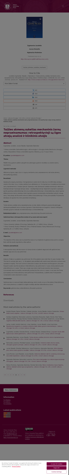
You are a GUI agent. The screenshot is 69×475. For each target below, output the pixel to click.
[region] (34, 467)
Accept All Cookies (56, 464)
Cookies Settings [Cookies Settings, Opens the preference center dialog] (56, 471)
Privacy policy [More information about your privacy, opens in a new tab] (16, 466)
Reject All (56, 468)
